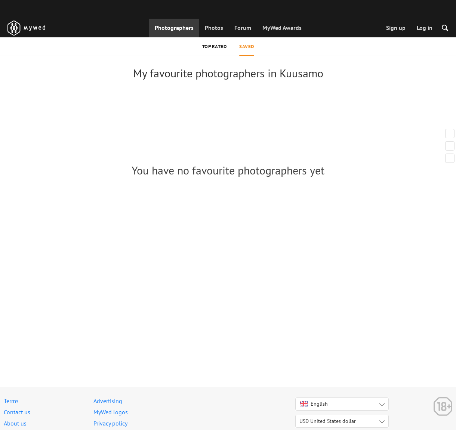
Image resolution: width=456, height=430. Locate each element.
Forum (242, 27)
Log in (424, 27)
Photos (214, 27)
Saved (246, 46)
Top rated (214, 46)
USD (327, 421)
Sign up (396, 27)
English (314, 403)
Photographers (174, 27)
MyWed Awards (282, 27)
